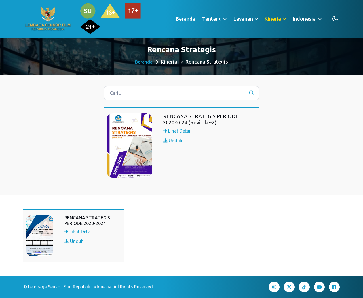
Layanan (243, 18)
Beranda (185, 18)
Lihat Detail (177, 130)
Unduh (172, 140)
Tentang (212, 18)
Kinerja (273, 18)
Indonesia (305, 18)
